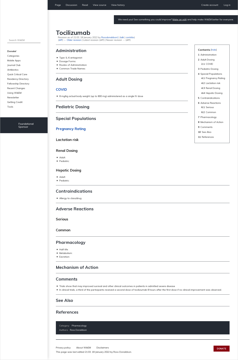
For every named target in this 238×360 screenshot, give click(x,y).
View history (118, 4)
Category (64, 325)
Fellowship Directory (18, 83)
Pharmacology (79, 325)
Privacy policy (63, 347)
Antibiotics (13, 69)
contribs (130, 37)
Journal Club (13, 65)
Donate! (11, 51)
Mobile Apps (14, 60)
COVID (61, 89)
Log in (227, 4)
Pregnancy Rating (71, 129)
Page (58, 4)
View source (99, 4)
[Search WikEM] (23, 40)
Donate (221, 348)
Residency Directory (18, 78)
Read (85, 4)
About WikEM (83, 347)
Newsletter (13, 97)
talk (122, 37)
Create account (209, 4)
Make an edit (180, 19)
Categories (13, 55)
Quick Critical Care (17, 74)
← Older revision (72, 39)
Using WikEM (14, 92)
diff (60, 39)
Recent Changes (16, 88)
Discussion (71, 4)
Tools (10, 106)
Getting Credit (14, 102)
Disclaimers (103, 347)
